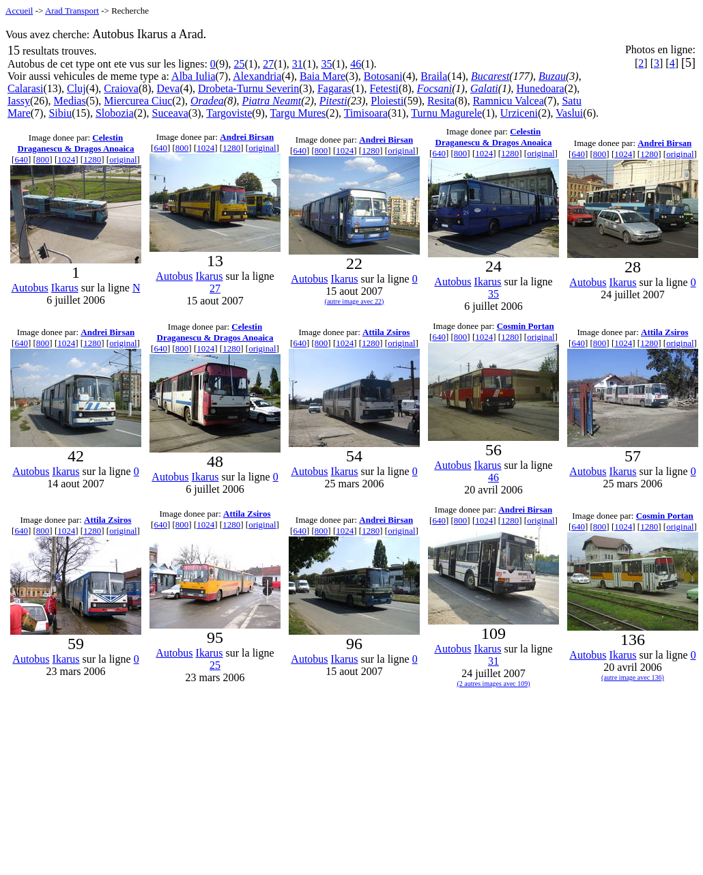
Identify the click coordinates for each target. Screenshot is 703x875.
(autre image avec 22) (354, 301)
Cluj (76, 88)
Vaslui (569, 113)
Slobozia (115, 113)
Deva (168, 88)
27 (268, 64)
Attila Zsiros (386, 332)
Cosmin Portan (525, 326)
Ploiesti (387, 100)
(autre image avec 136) (632, 677)
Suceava (170, 113)
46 (355, 64)
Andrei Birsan (247, 137)
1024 (66, 159)
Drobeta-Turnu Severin (248, 88)
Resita (441, 100)
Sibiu (60, 113)
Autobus (30, 287)
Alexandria (257, 76)
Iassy (19, 100)
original (123, 159)
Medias (70, 100)
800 (43, 159)
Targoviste (229, 113)
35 (326, 64)
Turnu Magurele (446, 113)
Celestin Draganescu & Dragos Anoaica (76, 143)
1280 (92, 159)
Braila (433, 76)
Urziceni (519, 113)
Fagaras (334, 88)
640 (21, 159)
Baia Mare (322, 76)
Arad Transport (72, 10)
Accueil (19, 10)
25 (239, 64)
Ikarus (64, 287)
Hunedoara (540, 88)
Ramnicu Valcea (508, 100)
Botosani (383, 76)
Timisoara (366, 113)
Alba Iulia (193, 76)
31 (297, 64)
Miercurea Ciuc (138, 100)
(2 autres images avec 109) (493, 683)
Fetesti (384, 88)
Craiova (121, 88)
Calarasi (25, 88)
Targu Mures (298, 113)
